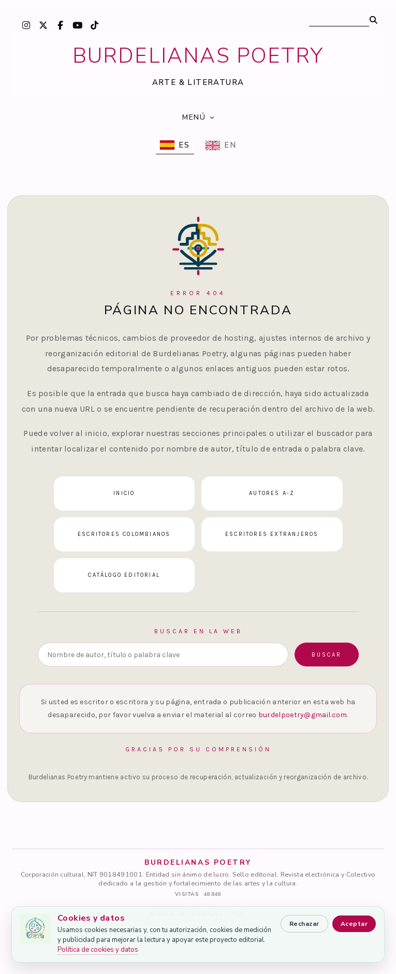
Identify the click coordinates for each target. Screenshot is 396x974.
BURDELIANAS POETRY (198, 56)
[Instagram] (26, 25)
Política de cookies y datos (97, 949)
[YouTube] (77, 25)
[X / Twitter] (43, 25)
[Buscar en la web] (163, 654)
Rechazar (304, 924)
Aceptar (354, 924)
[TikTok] (94, 25)
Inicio (124, 493)
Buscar (327, 654)
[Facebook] (60, 25)
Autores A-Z (272, 493)
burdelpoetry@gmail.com (302, 714)
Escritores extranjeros (271, 534)
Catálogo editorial (124, 575)
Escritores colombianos (124, 534)
